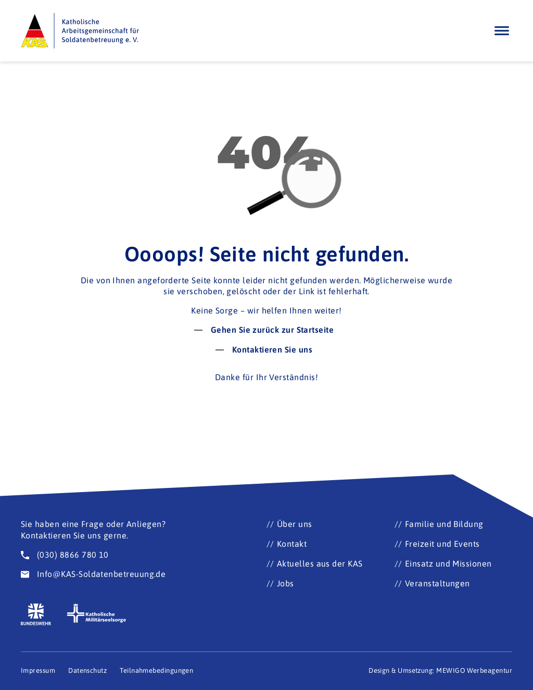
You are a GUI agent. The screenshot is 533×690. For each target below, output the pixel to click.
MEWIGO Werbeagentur (474, 670)
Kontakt (292, 543)
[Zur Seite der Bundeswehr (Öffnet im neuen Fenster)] (36, 615)
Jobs (285, 583)
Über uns (294, 524)
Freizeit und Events (442, 543)
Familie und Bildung (444, 524)
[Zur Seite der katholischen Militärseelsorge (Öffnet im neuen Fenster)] (96, 613)
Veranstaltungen (437, 583)
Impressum (38, 670)
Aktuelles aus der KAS (320, 563)
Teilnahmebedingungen (156, 670)
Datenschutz (87, 670)
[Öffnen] (501, 30)
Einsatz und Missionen (448, 563)
